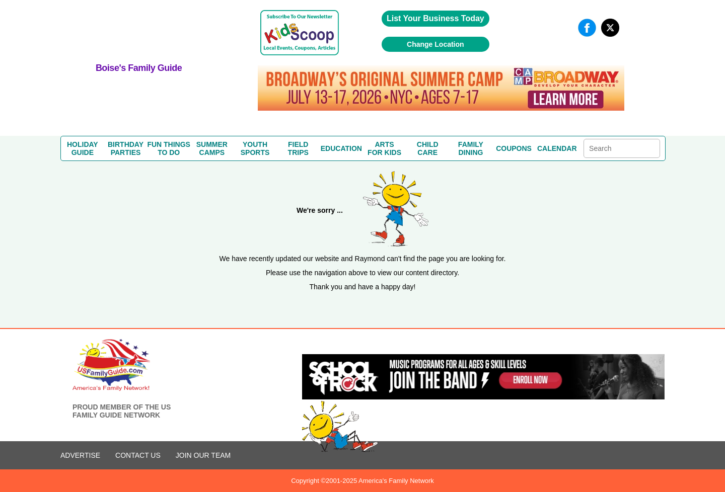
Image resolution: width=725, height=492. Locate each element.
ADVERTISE (80, 455)
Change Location (435, 44)
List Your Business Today (435, 18)
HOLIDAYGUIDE (82, 148)
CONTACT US (138, 455)
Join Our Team (203, 455)
